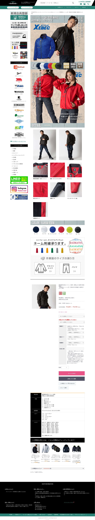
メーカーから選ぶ (49, 12)
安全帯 (14, 159)
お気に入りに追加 (72, 378)
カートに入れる (71, 373)
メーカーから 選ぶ (27, 7)
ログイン (77, 7)
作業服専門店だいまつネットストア (38, 12)
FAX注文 (84, 7)
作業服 (14, 148)
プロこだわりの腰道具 (18, 163)
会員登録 (50, 514)
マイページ (68, 7)
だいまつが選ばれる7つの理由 (30, 514)
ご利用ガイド (60, 7)
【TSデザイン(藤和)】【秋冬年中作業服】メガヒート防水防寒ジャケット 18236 (76, 456)
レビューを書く (63, 387)
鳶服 (14, 150)
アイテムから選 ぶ (14, 7)
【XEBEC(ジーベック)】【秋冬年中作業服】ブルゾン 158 (45, 456)
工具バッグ (15, 161)
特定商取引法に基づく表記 (66, 514)
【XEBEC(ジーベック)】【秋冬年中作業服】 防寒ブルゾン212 (66, 456)
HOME (10, 514)
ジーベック (56, 12)
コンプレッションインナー (19, 155)
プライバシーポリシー (80, 514)
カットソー (15, 153)
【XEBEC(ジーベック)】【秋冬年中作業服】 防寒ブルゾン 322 (35, 456)
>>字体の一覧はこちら (72, 344)
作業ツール (15, 172)
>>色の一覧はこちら (71, 339)
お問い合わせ (42, 514)
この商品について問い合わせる (67, 383)
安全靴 (14, 157)
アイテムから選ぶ (18, 145)
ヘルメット (15, 166)
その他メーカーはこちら (19, 141)
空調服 (14, 174)
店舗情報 (56, 514)
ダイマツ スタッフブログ (68, 502)
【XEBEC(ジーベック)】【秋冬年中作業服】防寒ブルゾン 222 (55, 456)
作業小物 (15, 170)
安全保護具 (15, 168)
